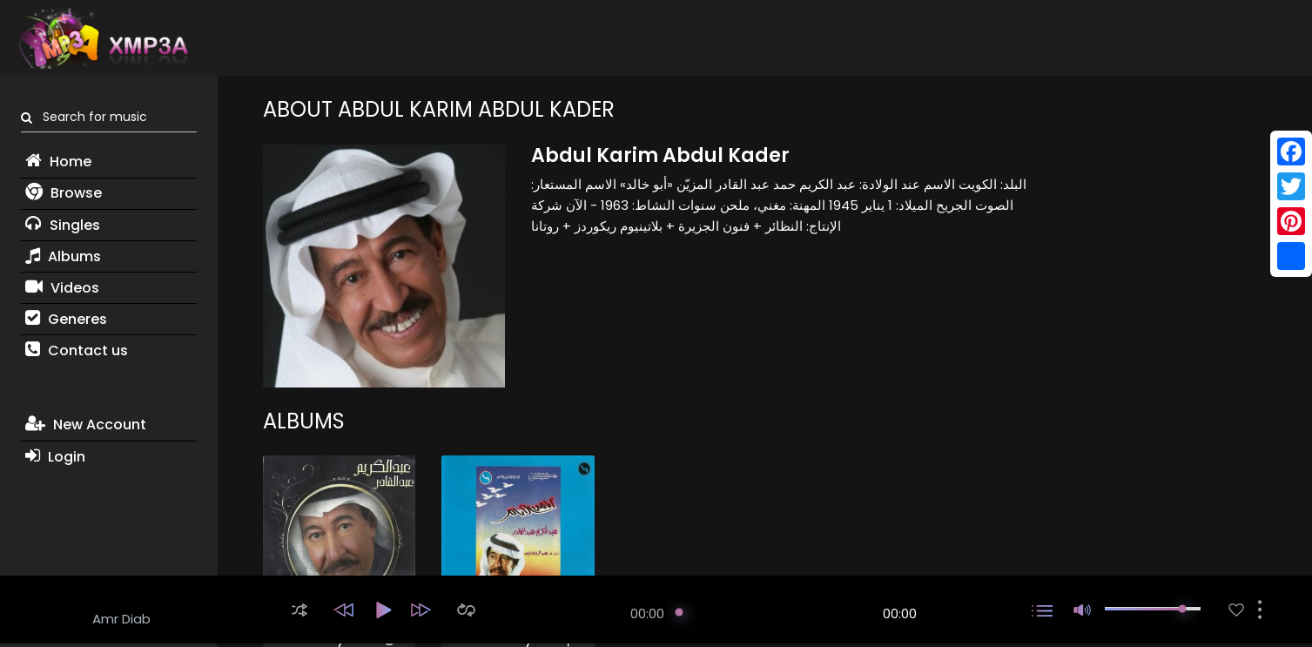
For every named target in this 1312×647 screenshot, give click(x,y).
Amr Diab (121, 619)
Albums (63, 256)
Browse (63, 193)
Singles (62, 225)
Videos (62, 288)
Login (55, 457)
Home (58, 162)
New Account (85, 424)
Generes (66, 319)
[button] (299, 610)
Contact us (76, 350)
